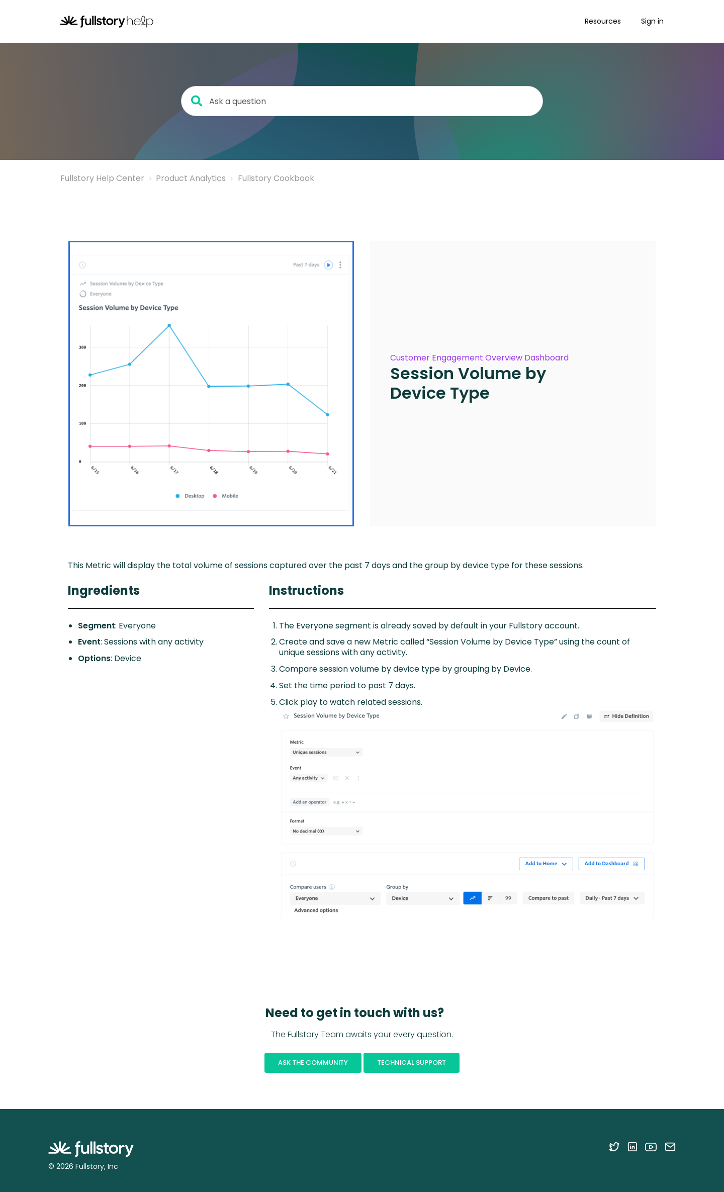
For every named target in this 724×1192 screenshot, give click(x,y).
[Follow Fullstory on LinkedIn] (632, 1146)
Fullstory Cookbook (276, 178)
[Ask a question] (362, 101)
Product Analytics (191, 178)
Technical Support (411, 1062)
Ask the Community (313, 1062)
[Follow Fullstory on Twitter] (614, 1146)
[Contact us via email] (670, 1146)
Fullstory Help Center (102, 178)
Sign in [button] (652, 21)
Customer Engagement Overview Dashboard (479, 357)
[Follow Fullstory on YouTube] (651, 1146)
